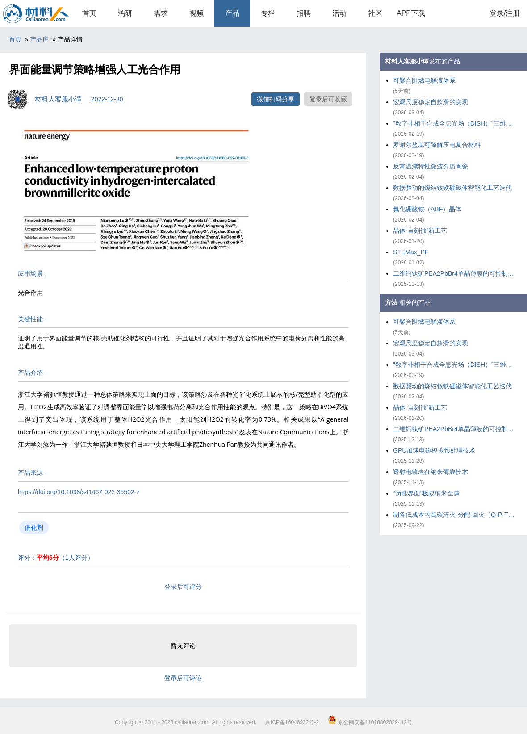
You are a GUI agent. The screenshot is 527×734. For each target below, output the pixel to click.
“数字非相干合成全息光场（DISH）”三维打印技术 (455, 123)
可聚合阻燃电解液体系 (424, 80)
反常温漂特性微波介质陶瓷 (430, 166)
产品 (232, 13)
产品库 (39, 39)
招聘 (304, 13)
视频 (196, 13)
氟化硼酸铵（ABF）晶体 (427, 209)
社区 (375, 13)
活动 (339, 13)
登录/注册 (504, 13)
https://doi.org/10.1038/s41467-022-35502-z (78, 491)
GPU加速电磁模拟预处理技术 (434, 450)
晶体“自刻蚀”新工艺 (420, 230)
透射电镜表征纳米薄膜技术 (430, 471)
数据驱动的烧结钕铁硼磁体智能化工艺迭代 (452, 187)
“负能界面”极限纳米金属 (426, 493)
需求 (161, 13)
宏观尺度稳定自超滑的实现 (430, 101)
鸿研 (125, 13)
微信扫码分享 (275, 99)
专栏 (268, 13)
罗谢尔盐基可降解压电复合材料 (437, 144)
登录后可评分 (183, 586)
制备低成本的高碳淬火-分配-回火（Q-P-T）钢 (455, 514)
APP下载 (411, 13)
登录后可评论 (183, 678)
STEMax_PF (410, 252)
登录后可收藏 (328, 99)
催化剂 (34, 527)
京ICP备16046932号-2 (292, 722)
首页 (89, 13)
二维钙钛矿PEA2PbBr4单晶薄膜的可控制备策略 (455, 273)
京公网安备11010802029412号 (370, 722)
